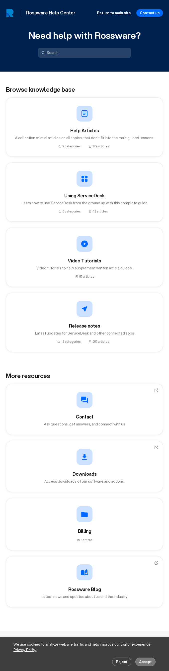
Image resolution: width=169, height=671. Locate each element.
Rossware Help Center (51, 13)
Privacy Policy (24, 649)
